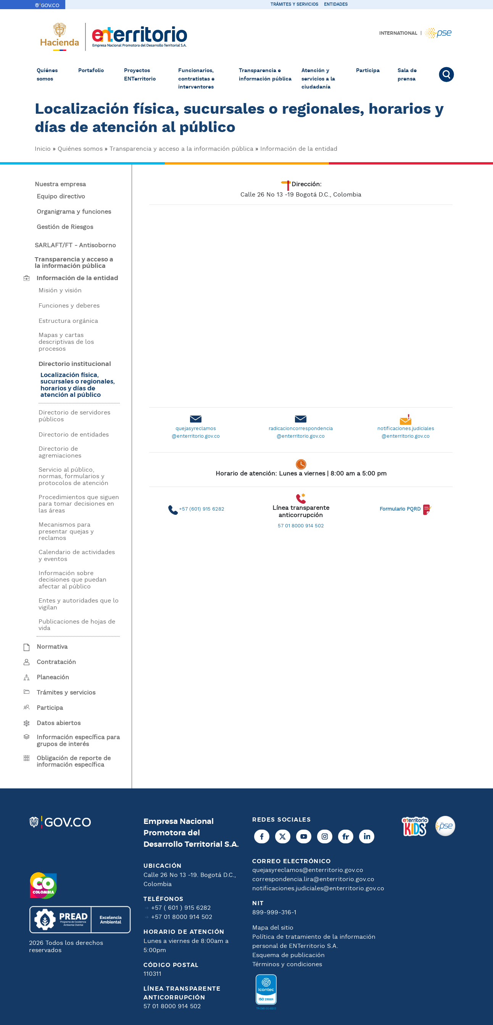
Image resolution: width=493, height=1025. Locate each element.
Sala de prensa (407, 74)
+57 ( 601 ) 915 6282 (181, 908)
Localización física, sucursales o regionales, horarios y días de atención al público (77, 385)
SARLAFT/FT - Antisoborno (75, 245)
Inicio (43, 149)
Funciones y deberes (69, 306)
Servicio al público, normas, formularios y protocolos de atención (73, 477)
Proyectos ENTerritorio (140, 74)
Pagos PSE (438, 33)
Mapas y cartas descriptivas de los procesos (66, 342)
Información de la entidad (298, 149)
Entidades (336, 4)
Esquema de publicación (288, 955)
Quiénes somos (47, 74)
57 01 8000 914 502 (301, 526)
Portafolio (91, 70)
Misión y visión (60, 290)
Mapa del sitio (272, 928)
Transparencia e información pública (265, 74)
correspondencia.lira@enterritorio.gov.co (313, 879)
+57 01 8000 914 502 (181, 917)
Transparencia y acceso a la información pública (181, 149)
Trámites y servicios (294, 4)
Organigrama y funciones (74, 212)
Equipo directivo (61, 196)
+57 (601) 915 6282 (201, 509)
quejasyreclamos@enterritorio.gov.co (307, 870)
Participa (368, 70)
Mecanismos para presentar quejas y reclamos (66, 532)
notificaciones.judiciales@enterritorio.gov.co (318, 889)
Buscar (447, 74)
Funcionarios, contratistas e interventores (196, 78)
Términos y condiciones (287, 965)
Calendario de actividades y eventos (77, 555)
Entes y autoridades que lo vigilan (79, 604)
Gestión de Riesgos (65, 227)
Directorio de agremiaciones (60, 452)
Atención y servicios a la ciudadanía (318, 78)
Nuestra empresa (60, 184)
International (398, 33)
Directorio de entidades (74, 435)
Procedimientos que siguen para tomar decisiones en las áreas (79, 504)
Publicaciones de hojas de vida (77, 625)
